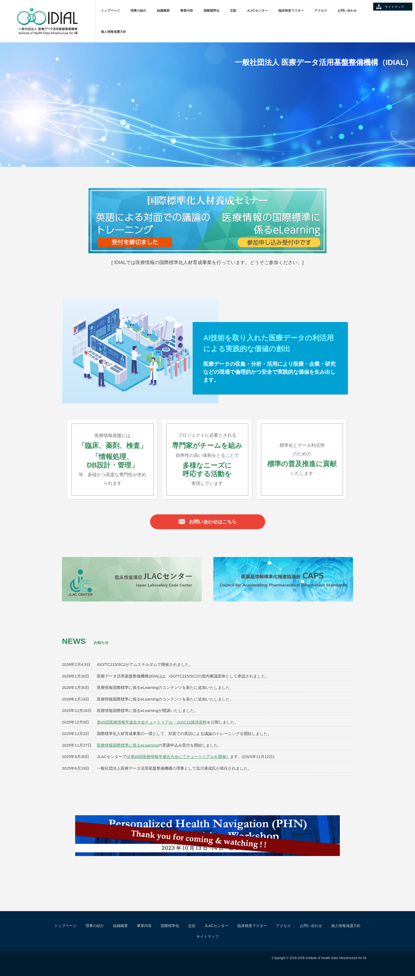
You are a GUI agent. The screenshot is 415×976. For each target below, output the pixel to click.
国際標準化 (211, 10)
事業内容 (186, 10)
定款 (233, 10)
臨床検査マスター (291, 10)
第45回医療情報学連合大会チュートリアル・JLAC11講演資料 (152, 722)
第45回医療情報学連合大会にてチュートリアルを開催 (178, 756)
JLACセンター (257, 10)
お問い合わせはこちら (208, 522)
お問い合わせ (347, 10)
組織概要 (163, 10)
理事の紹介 (138, 10)
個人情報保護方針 (113, 32)
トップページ (110, 10)
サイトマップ (394, 7)
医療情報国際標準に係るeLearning (127, 745)
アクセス (320, 10)
